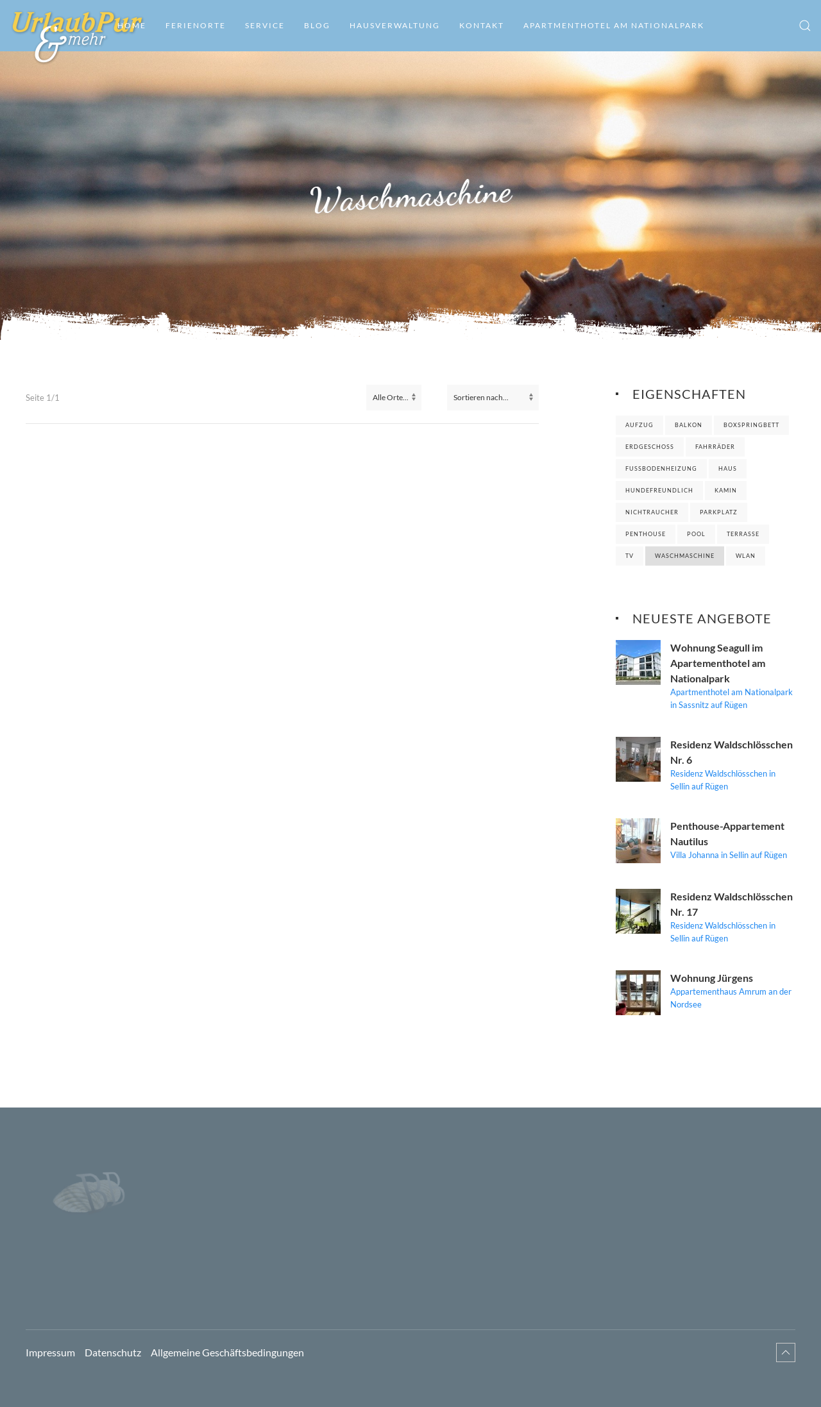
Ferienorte (195, 25)
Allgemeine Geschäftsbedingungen (227, 1352)
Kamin (726, 490)
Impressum (50, 1352)
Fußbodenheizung (661, 468)
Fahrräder (715, 446)
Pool (696, 533)
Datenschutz (113, 1352)
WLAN (746, 555)
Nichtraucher (652, 512)
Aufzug (639, 424)
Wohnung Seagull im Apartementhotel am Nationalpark (717, 662)
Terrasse (743, 533)
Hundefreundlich (659, 490)
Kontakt (481, 25)
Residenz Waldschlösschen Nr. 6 (731, 752)
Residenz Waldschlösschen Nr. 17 (731, 904)
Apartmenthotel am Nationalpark (613, 25)
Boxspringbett (751, 424)
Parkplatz (719, 512)
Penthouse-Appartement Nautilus (727, 833)
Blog (317, 25)
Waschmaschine (685, 555)
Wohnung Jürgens (711, 978)
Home (131, 25)
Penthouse (645, 533)
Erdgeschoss (649, 446)
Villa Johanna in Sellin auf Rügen (728, 855)
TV (629, 555)
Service (265, 25)
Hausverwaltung (395, 25)
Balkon (688, 424)
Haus (727, 468)
